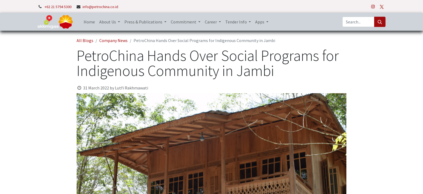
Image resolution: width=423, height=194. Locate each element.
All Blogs (85, 40)
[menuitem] (89, 21)
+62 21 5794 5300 (58, 6)
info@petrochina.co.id (100, 6)
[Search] (380, 22)
